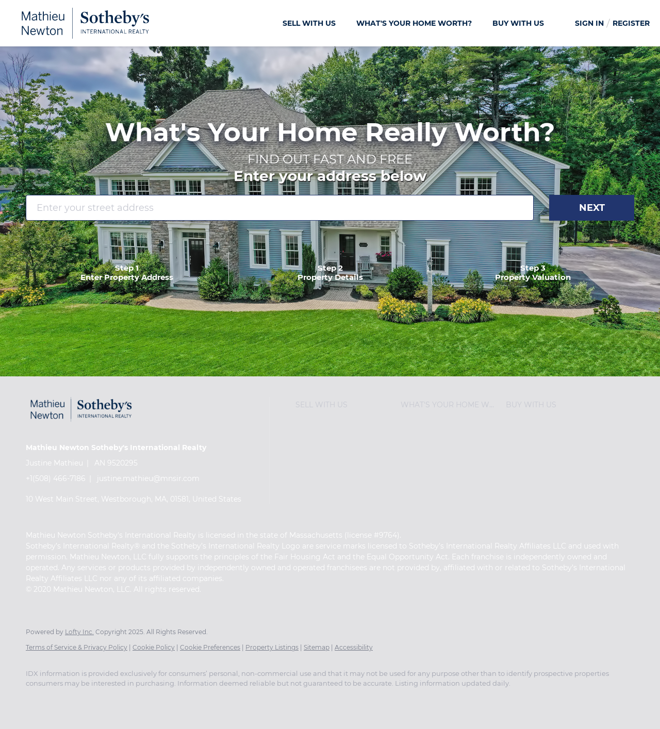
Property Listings (272, 647)
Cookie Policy (154, 647)
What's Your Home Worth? (414, 23)
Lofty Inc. (79, 632)
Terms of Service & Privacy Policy (76, 647)
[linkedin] (68, 701)
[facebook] (38, 701)
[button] (345, 404)
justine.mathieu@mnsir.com (148, 478)
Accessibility (354, 647)
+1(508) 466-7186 (56, 478)
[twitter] (98, 701)
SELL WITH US (309, 23)
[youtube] (157, 701)
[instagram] (128, 701)
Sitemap (316, 647)
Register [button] (631, 23)
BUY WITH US (518, 23)
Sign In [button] (589, 23)
